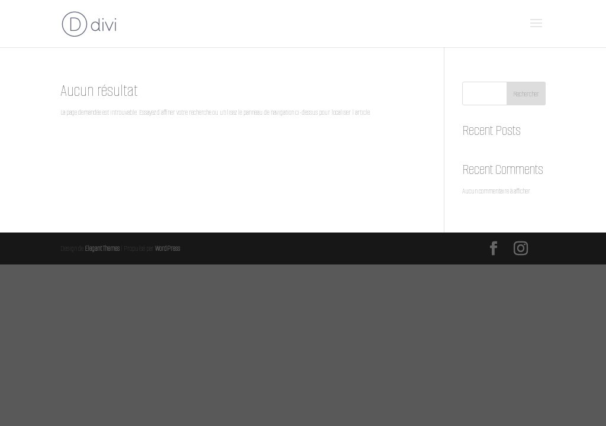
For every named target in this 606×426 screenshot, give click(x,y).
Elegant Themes (102, 248)
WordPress (167, 248)
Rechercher (526, 94)
